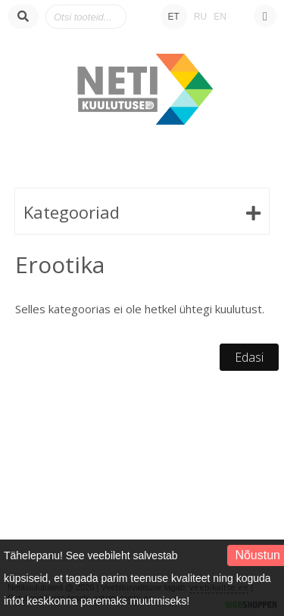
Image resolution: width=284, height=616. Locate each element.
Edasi (249, 357)
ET (173, 16)
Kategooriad (71, 212)
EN (220, 16)
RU (200, 16)
